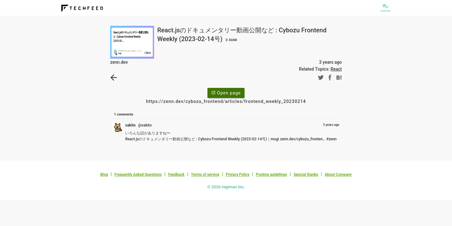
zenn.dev (119, 62)
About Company (338, 174)
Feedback (176, 174)
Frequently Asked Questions (138, 174)
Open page (226, 92)
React (336, 69)
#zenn (331, 139)
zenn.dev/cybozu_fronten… (302, 139)
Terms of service (205, 174)
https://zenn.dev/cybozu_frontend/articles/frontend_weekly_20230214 (226, 101)
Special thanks (305, 174)
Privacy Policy (237, 174)
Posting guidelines (271, 174)
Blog (104, 174)
